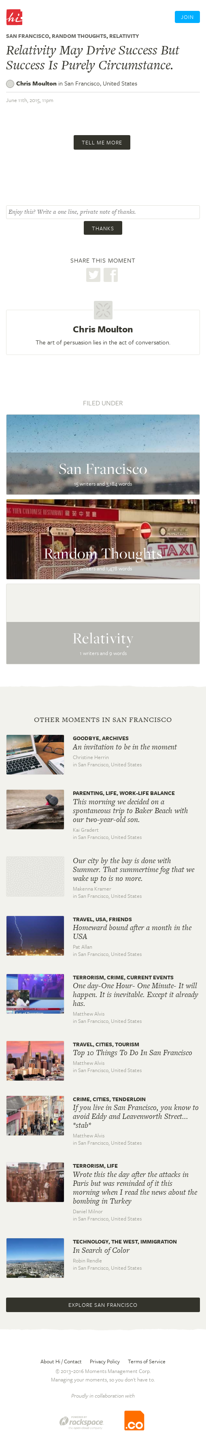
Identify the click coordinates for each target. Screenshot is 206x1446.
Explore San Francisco (103, 1305)
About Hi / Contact (61, 1361)
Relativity (124, 36)
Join (187, 17)
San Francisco (27, 36)
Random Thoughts (79, 36)
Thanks (103, 228)
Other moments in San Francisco (103, 719)
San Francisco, (100, 83)
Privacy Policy (105, 1361)
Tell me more (102, 142)
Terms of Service (147, 1361)
